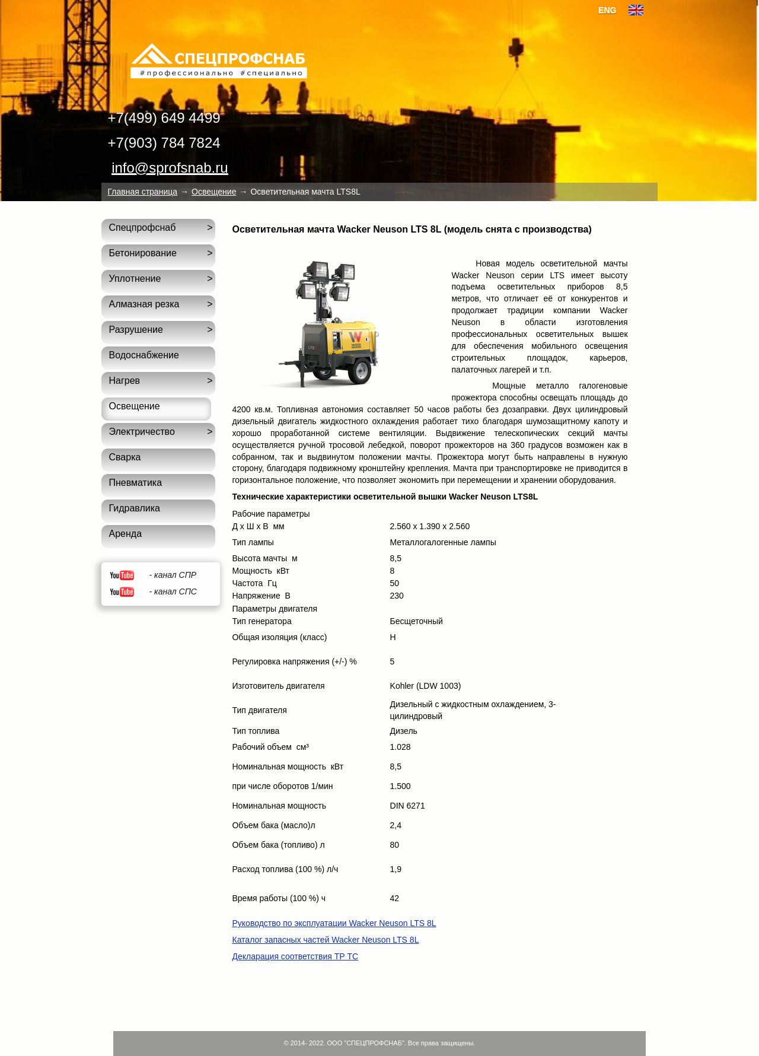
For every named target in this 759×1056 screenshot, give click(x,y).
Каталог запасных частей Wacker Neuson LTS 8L (325, 939)
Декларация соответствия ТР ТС (295, 956)
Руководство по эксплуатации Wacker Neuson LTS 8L (334, 923)
